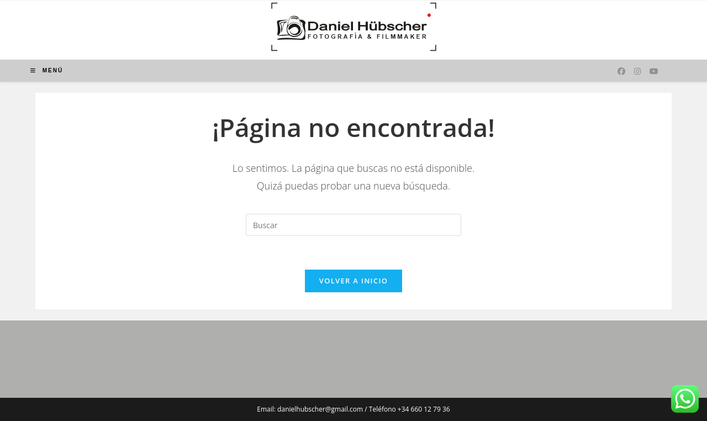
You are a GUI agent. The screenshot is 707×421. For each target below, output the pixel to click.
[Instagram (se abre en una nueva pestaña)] (637, 71)
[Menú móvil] (46, 70)
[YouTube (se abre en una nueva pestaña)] (654, 71)
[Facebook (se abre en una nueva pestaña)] (621, 71)
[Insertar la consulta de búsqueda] (353, 225)
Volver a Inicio (353, 281)
